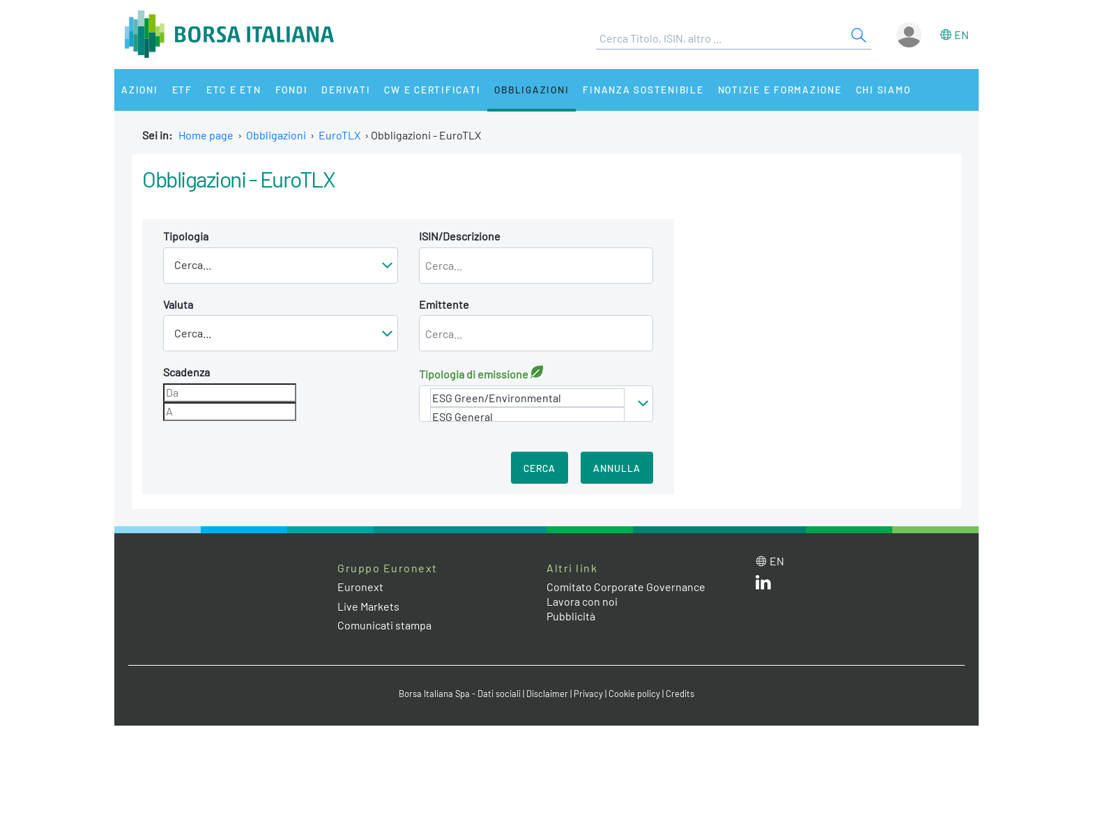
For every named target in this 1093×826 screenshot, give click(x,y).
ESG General (527, 416)
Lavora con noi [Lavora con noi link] (582, 601)
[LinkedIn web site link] (763, 585)
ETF (182, 89)
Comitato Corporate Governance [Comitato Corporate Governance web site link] (625, 586)
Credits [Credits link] (680, 693)
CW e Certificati (432, 89)
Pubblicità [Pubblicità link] (570, 615)
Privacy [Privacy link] (588, 693)
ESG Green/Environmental (527, 397)
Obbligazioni (531, 89)
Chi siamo (883, 89)
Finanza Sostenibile (643, 89)
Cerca (539, 468)
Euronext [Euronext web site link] (360, 586)
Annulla (617, 468)
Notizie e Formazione (780, 89)
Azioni (139, 89)
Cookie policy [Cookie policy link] (634, 693)
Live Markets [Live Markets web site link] (368, 606)
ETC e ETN (233, 89)
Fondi (291, 89)
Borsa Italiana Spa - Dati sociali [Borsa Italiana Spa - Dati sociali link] (460, 693)
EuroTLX (339, 135)
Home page (206, 135)
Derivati (345, 89)
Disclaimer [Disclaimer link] (547, 693)
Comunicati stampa (384, 625)
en (961, 34)
